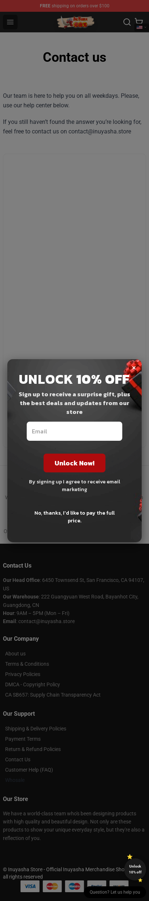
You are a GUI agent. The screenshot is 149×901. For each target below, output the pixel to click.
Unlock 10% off (135, 869)
